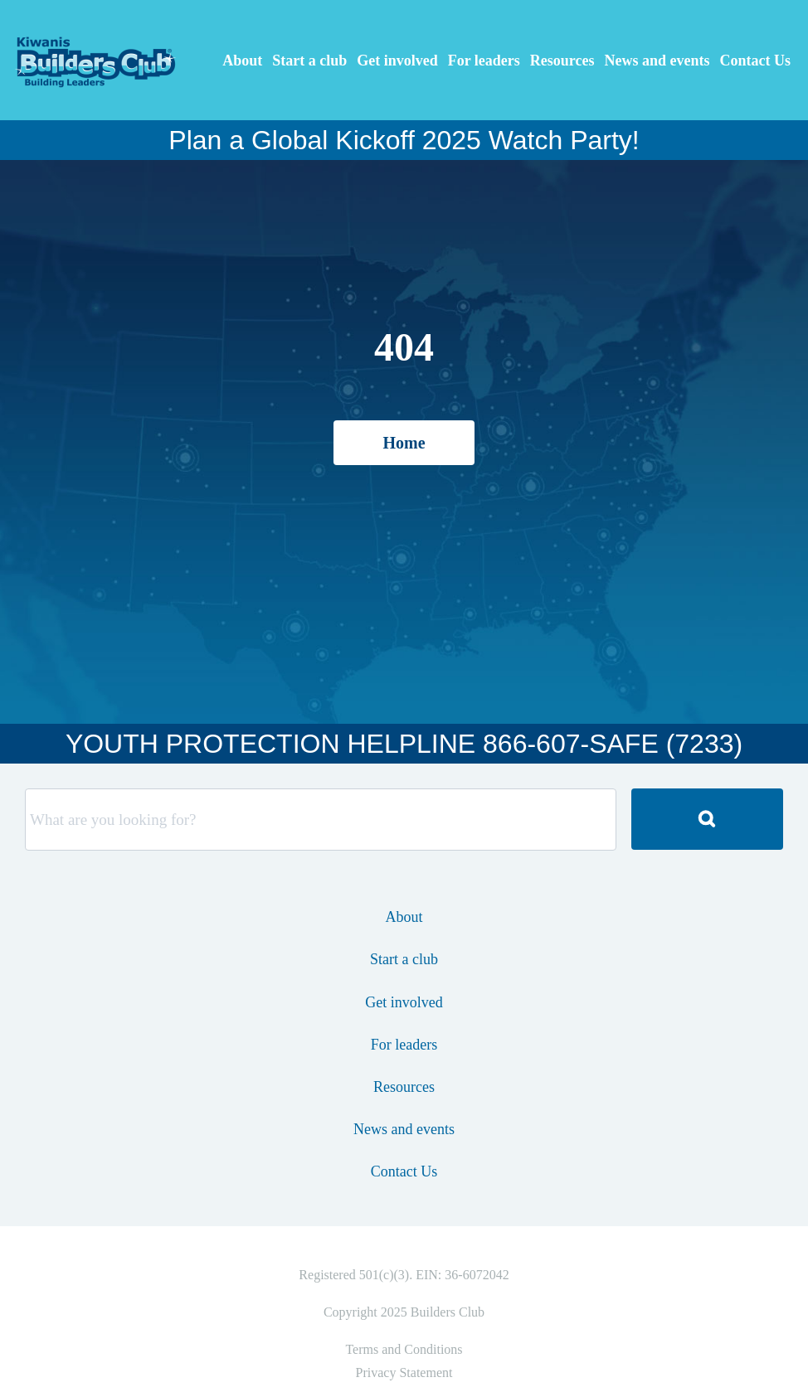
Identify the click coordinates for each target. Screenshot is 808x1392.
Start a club (309, 60)
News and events (656, 60)
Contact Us (755, 60)
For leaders (484, 60)
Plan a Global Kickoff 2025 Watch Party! (403, 140)
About (242, 60)
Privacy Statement (404, 1372)
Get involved (397, 60)
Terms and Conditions (403, 1349)
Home (403, 443)
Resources (562, 60)
